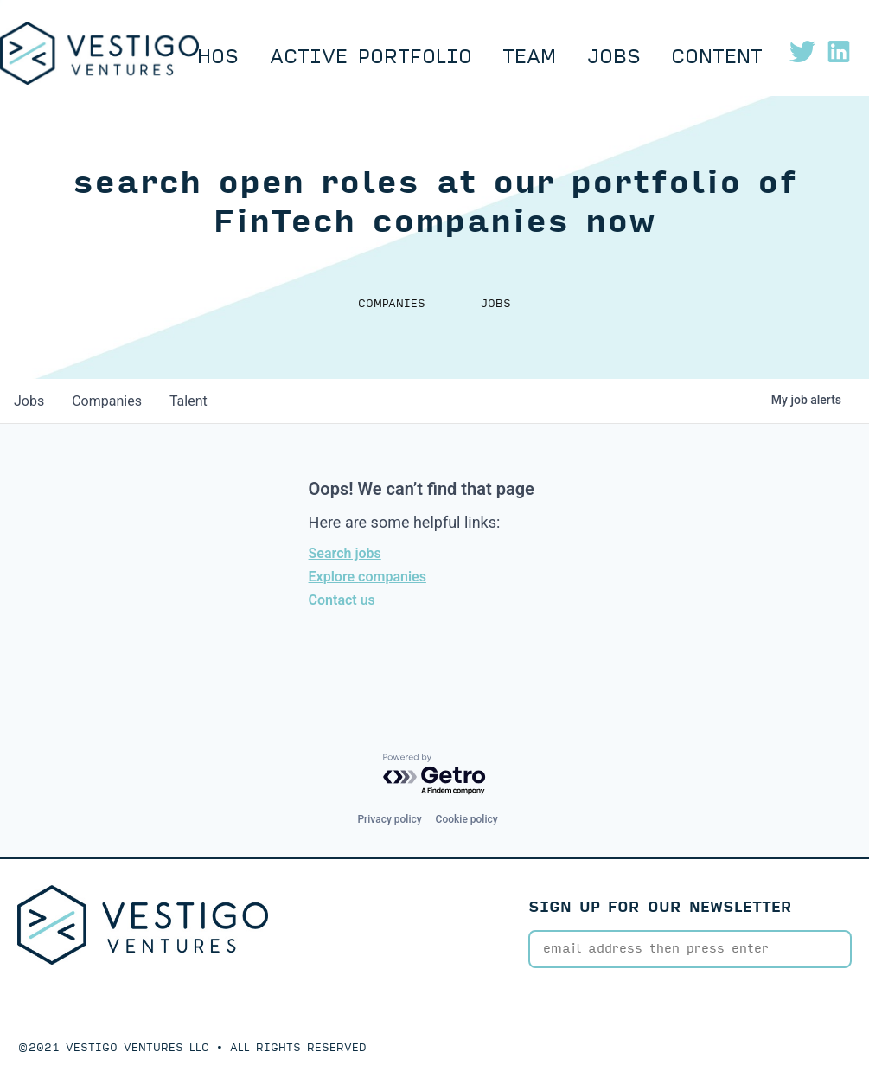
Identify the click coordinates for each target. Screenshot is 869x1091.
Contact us (342, 600)
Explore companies (367, 576)
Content (717, 57)
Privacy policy (389, 819)
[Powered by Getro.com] (435, 775)
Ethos (206, 57)
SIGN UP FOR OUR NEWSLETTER (660, 907)
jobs (29, 401)
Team (529, 57)
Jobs (614, 57)
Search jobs (345, 553)
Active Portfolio (371, 57)
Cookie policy (467, 819)
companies (107, 401)
